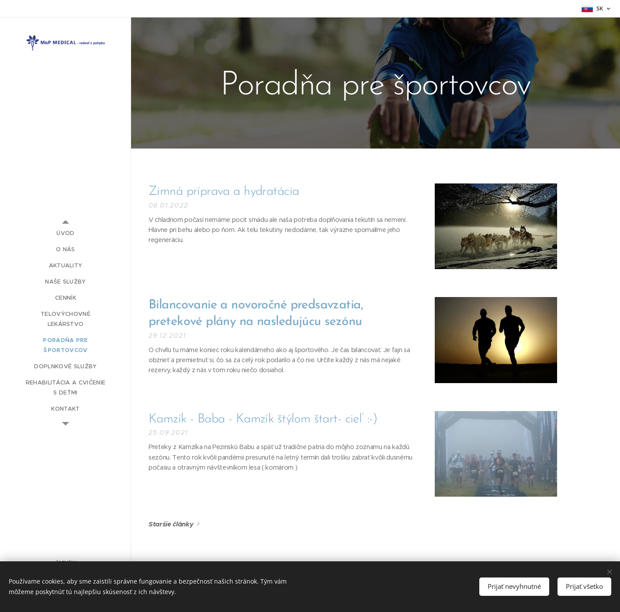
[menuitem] (65, 233)
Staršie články (171, 524)
